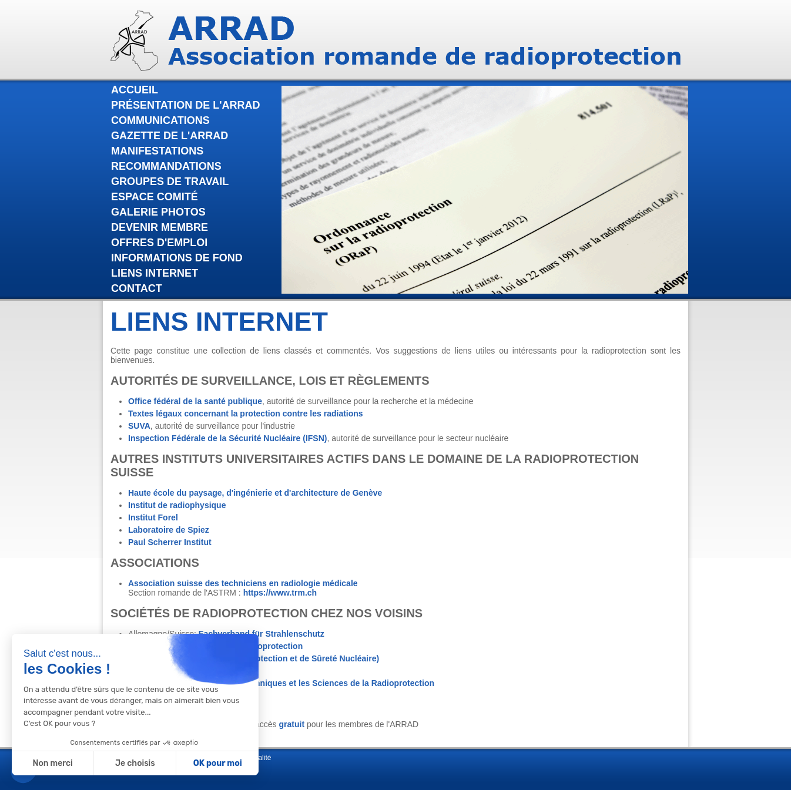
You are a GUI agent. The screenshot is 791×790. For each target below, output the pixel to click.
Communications (160, 120)
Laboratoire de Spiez (168, 529)
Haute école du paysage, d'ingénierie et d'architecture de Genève (255, 492)
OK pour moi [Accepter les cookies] (217, 763)
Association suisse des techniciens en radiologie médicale (243, 583)
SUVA (139, 426)
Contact (136, 288)
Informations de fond (177, 258)
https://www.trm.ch (280, 592)
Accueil (134, 90)
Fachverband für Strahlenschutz (261, 633)
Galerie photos (158, 212)
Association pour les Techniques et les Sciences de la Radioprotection (296, 683)
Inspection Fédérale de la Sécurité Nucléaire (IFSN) (227, 438)
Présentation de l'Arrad (185, 105)
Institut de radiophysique (177, 505)
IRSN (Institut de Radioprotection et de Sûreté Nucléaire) (268, 658)
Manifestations (157, 151)
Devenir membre (159, 227)
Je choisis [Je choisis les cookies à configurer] (135, 763)
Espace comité (154, 197)
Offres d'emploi (159, 242)
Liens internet (154, 273)
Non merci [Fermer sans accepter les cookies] (52, 763)
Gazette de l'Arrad (169, 136)
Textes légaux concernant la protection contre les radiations (245, 413)
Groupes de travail (170, 181)
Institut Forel (153, 517)
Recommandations (166, 166)
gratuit (292, 724)
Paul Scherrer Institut (170, 542)
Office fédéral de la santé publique (195, 401)
